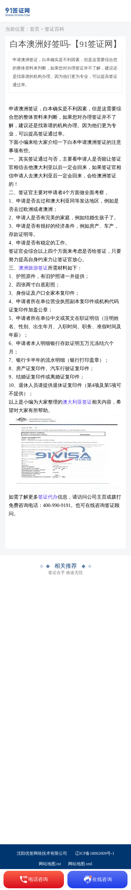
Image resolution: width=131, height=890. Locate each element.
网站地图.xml (80, 863)
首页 (34, 29)
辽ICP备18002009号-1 (95, 853)
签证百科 (54, 29)
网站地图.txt (50, 863)
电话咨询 (33, 879)
